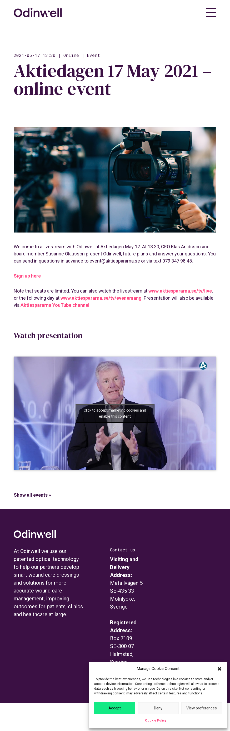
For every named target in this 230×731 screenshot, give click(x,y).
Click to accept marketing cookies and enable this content (115, 413)
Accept (114, 708)
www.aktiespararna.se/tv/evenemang (101, 298)
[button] (219, 668)
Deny (158, 708)
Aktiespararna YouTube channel (55, 305)
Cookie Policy (155, 720)
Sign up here (27, 276)
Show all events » (32, 495)
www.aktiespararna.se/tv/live (180, 291)
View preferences (201, 708)
